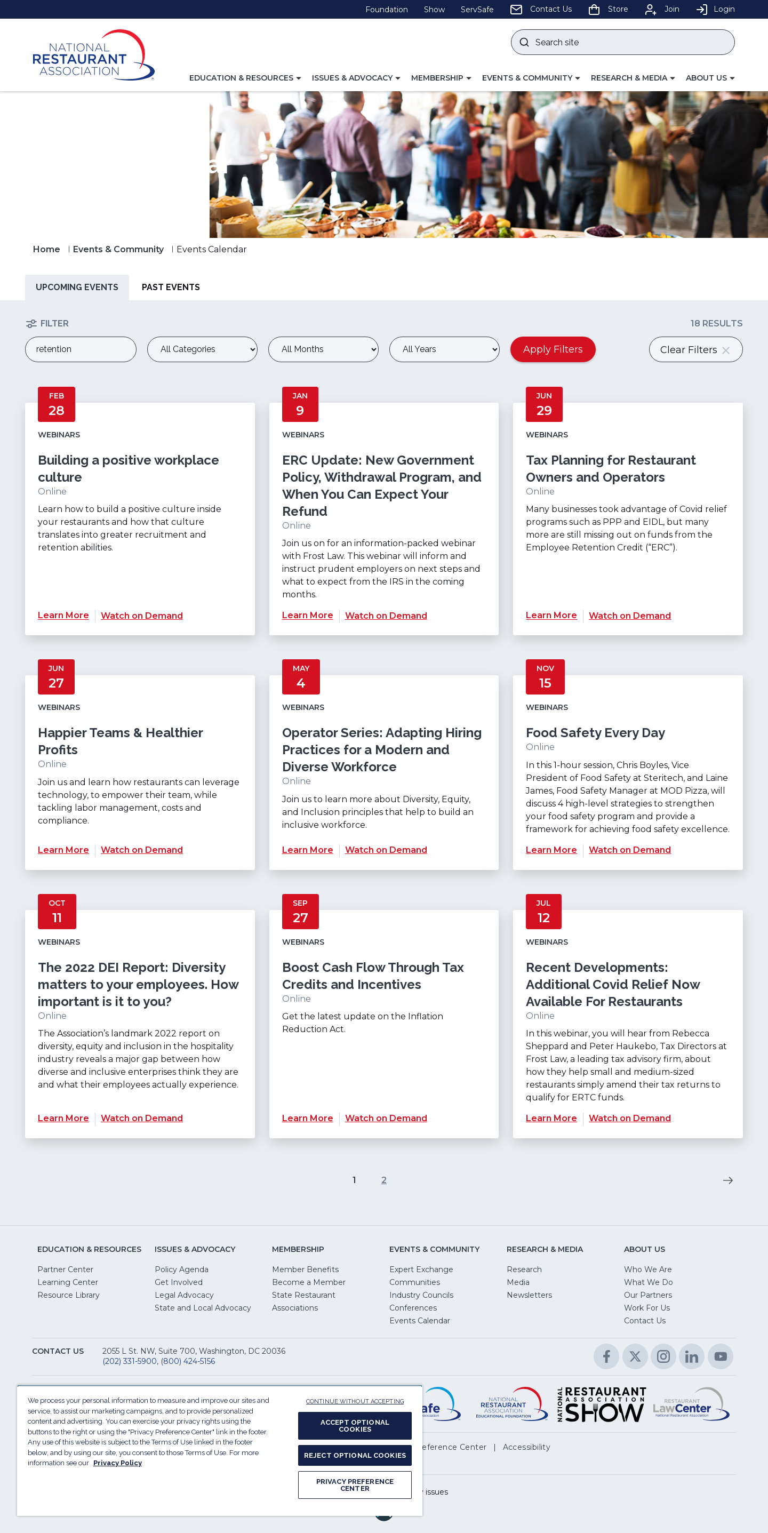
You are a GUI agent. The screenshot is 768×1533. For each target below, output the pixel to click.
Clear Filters (696, 350)
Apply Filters (553, 349)
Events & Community (118, 249)
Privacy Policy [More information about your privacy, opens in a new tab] (117, 1463)
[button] (245, 78)
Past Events (171, 287)
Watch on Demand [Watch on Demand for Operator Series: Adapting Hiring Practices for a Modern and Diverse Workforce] (386, 850)
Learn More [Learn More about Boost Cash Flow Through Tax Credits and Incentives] (307, 1118)
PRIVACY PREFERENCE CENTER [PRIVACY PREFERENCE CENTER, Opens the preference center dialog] (355, 1485)
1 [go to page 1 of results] (354, 1180)
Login (715, 9)
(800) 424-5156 (188, 1361)
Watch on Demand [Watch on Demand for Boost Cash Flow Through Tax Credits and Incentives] (386, 1118)
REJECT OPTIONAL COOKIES (355, 1455)
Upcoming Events (77, 287)
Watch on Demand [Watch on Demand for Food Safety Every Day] (630, 850)
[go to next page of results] (728, 1180)
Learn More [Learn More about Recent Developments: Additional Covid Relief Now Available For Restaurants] (551, 1118)
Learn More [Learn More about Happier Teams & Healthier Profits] (63, 850)
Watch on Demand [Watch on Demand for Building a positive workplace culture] (142, 616)
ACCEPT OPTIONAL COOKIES (355, 1425)
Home (46, 249)
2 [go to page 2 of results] (384, 1180)
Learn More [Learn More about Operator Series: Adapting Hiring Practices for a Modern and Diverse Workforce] (307, 850)
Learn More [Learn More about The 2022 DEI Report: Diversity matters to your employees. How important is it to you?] (63, 1118)
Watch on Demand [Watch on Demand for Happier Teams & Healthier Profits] (142, 850)
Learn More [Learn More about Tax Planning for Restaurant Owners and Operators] (551, 616)
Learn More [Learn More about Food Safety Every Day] (551, 850)
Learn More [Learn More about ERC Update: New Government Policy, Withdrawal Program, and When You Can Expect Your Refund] (307, 616)
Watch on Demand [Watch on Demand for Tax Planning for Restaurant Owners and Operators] (630, 616)
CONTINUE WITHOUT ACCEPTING (355, 1401)
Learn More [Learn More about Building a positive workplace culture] (63, 616)
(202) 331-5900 (129, 1361)
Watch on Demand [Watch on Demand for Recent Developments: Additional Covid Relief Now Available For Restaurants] (630, 1118)
